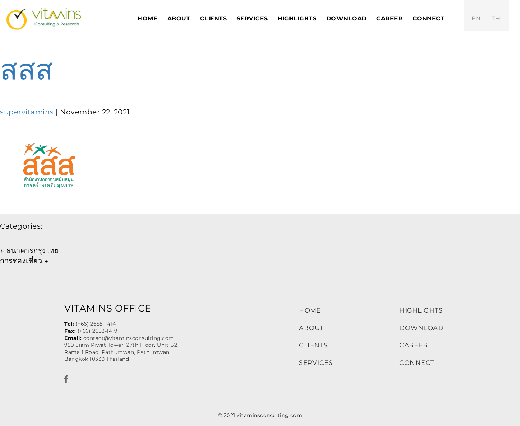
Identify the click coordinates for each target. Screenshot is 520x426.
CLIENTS (313, 345)
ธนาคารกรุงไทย (29, 250)
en (476, 18)
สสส (27, 69)
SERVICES (316, 363)
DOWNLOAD (421, 328)
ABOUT (311, 328)
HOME (310, 310)
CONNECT (416, 363)
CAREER (413, 345)
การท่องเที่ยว (24, 261)
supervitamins (27, 112)
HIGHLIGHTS (420, 310)
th (496, 18)
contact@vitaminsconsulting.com (128, 338)
